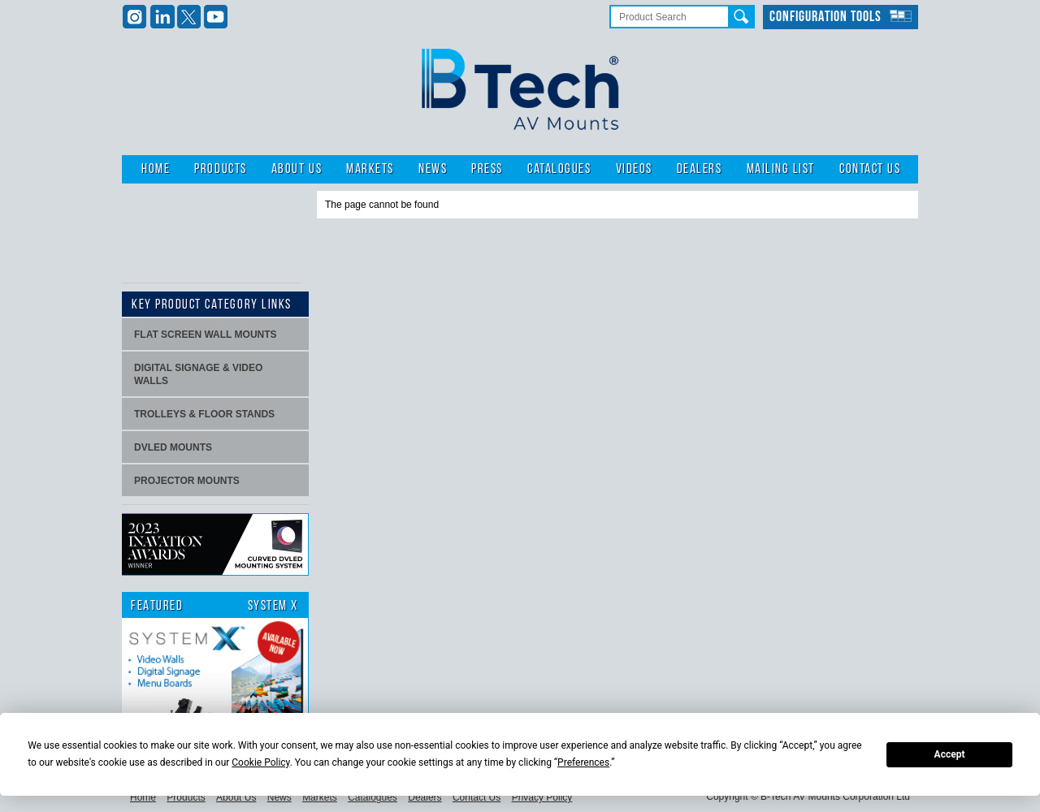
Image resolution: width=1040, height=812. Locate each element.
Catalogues (559, 169)
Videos (634, 169)
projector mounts (187, 480)
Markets (370, 169)
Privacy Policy (542, 797)
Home (155, 169)
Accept (949, 754)
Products (220, 169)
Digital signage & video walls (198, 374)
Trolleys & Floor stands (204, 414)
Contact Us (869, 169)
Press (487, 169)
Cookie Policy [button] (260, 762)
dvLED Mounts (173, 447)
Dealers (699, 169)
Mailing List (781, 169)
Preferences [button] (583, 762)
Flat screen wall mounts (205, 334)
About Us (296, 169)
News (432, 169)
